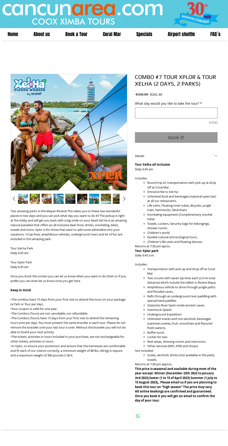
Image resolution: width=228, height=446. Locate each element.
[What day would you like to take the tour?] (176, 113)
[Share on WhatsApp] (138, 416)
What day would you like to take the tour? (168, 103)
